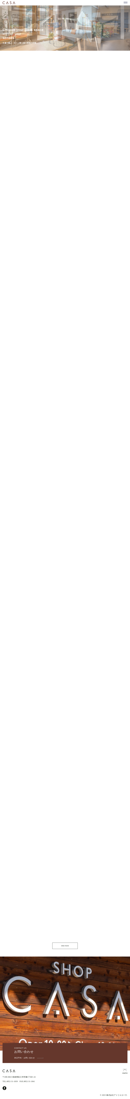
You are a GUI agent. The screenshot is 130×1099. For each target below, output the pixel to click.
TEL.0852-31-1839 (10, 1081)
